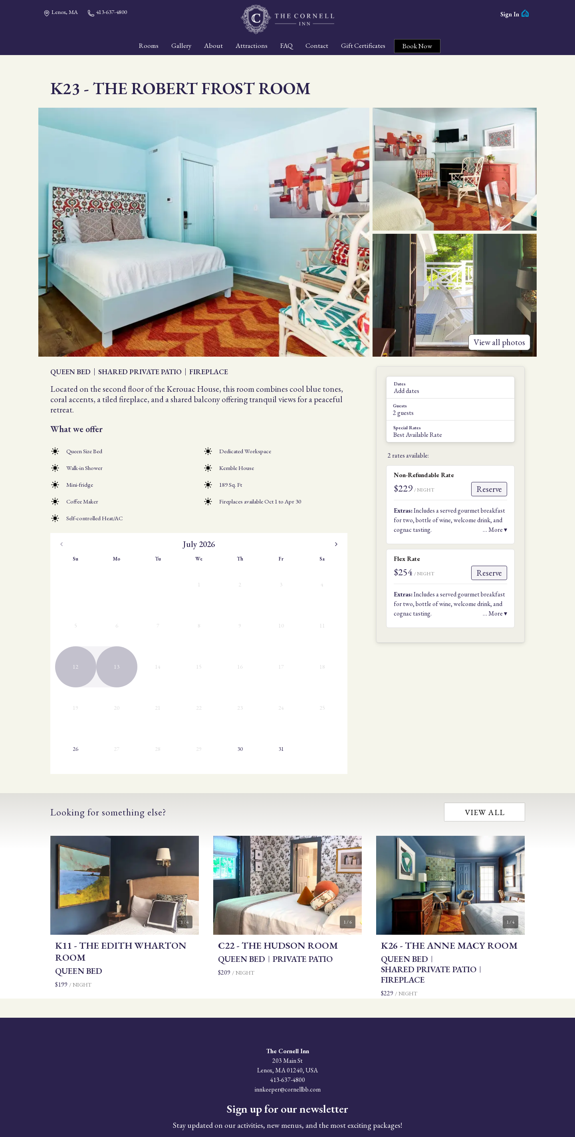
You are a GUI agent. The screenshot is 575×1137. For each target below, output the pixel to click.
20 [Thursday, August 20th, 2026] (292, 634)
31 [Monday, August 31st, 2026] (232, 674)
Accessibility (276, 1108)
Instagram (295, 1091)
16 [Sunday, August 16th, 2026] (212, 634)
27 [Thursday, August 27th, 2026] (292, 654)
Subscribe (287, 1070)
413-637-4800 (107, 12)
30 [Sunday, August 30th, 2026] (212, 674)
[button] (450, 387)
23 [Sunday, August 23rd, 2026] (212, 654)
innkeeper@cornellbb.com (288, 1005)
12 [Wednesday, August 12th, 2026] (272, 614)
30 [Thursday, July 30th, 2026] (145, 654)
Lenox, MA (60, 12)
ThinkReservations (333, 1117)
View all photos (499, 342)
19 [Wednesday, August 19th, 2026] (272, 634)
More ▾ (497, 529)
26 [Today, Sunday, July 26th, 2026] (65, 654)
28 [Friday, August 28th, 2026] (312, 654)
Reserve (489, 489)
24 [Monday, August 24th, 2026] (232, 654)
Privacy (305, 1108)
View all (485, 727)
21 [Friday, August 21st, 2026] (312, 634)
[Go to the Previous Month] (61, 544)
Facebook (280, 1091)
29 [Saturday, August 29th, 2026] (332, 654)
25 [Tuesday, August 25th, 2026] (252, 654)
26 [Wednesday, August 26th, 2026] (272, 654)
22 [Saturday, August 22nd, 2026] (332, 634)
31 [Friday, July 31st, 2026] (166, 654)
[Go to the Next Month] (336, 544)
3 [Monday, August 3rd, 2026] (232, 594)
